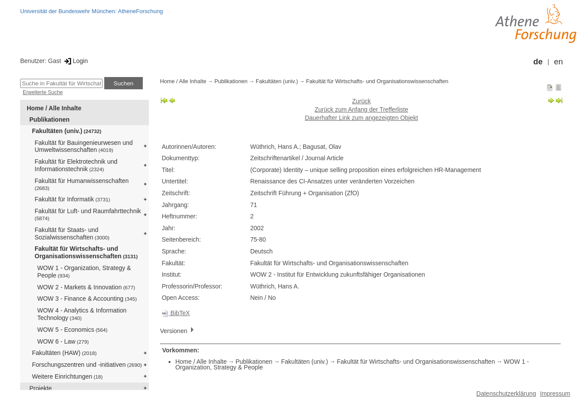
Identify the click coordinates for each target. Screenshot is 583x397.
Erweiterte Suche (43, 92)
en (558, 61)
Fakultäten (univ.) (66, 130)
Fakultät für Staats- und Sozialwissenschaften (72, 233)
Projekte (40, 388)
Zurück (361, 101)
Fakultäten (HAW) (64, 352)
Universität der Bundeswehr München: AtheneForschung (91, 11)
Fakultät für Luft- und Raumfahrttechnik (88, 214)
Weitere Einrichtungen (67, 376)
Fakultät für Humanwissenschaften (82, 184)
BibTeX (176, 312)
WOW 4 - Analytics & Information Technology (82, 314)
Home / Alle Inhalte (54, 108)
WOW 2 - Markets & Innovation (86, 287)
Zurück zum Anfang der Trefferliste (361, 109)
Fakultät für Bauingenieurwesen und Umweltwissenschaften (84, 146)
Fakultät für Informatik (72, 199)
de (538, 61)
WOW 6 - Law (63, 341)
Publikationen (49, 119)
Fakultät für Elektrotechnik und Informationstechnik (76, 165)
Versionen (178, 330)
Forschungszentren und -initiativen (87, 364)
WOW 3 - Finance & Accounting (87, 298)
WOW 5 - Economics (72, 329)
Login (75, 60)
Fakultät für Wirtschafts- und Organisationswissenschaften (86, 252)
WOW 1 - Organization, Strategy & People (84, 271)
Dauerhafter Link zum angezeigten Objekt (361, 117)
